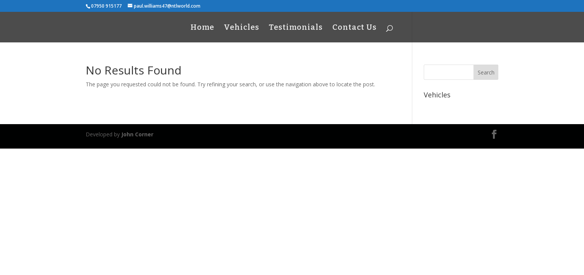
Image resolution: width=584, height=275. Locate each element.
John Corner (137, 134)
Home (202, 28)
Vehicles (241, 28)
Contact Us (354, 28)
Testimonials (296, 28)
